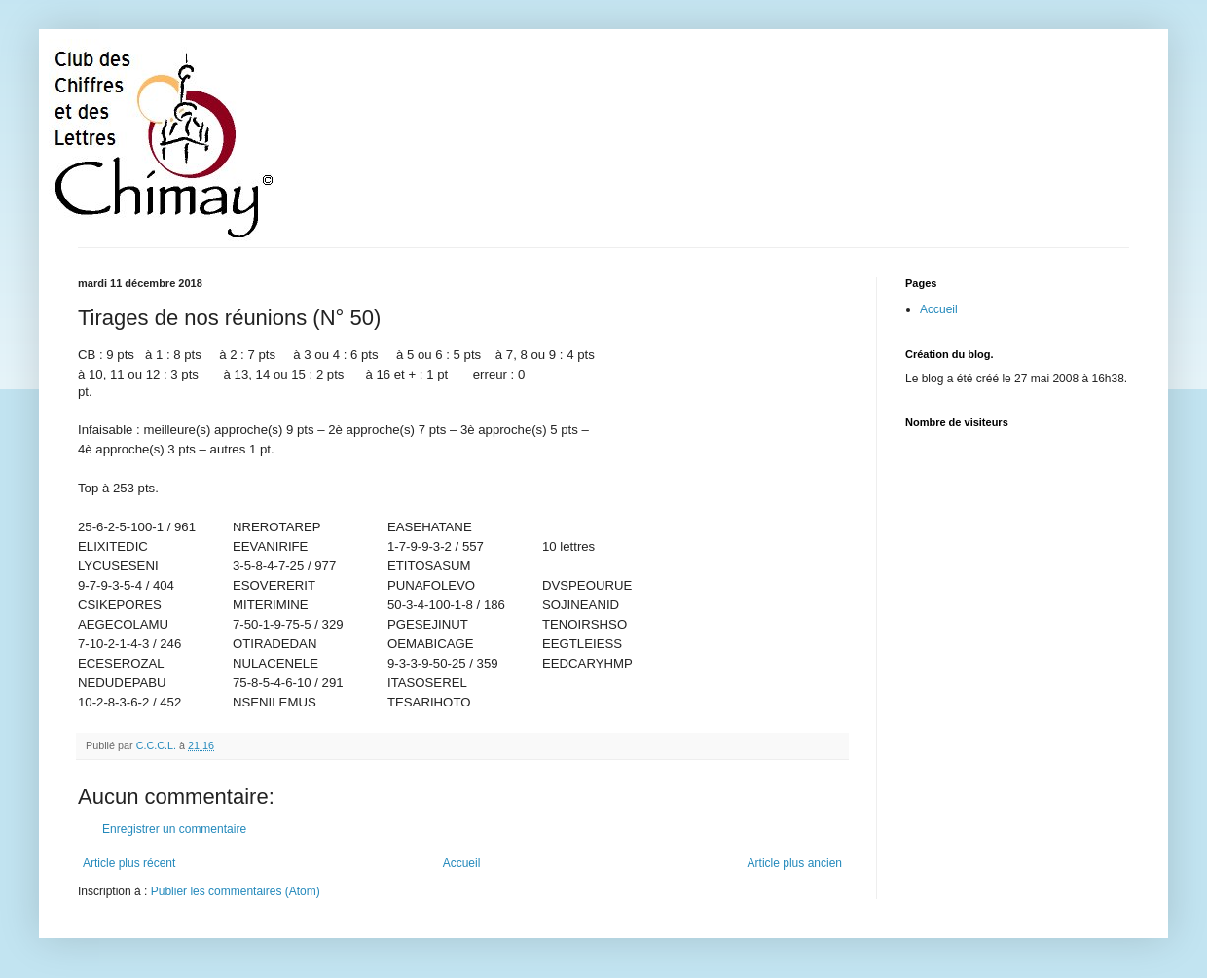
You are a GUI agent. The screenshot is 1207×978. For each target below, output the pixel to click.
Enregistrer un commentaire (174, 829)
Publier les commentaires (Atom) (235, 891)
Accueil (462, 863)
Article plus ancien (795, 863)
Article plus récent (129, 863)
